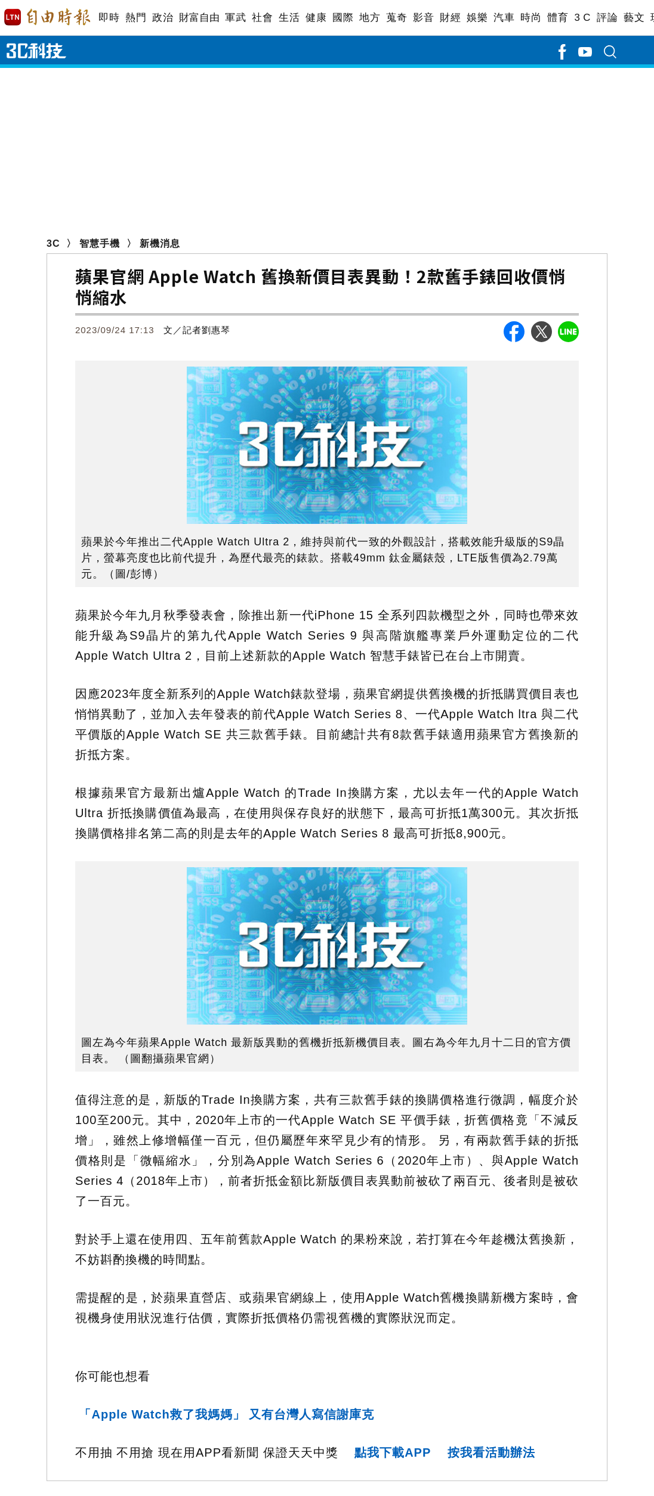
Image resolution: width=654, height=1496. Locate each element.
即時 (108, 17)
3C (53, 243)
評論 (607, 17)
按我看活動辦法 (491, 1452)
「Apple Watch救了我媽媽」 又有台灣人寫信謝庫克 (226, 1414)
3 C (582, 17)
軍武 (235, 17)
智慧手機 (99, 243)
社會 (262, 17)
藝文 (634, 17)
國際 (342, 17)
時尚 (530, 17)
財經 (450, 17)
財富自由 (199, 17)
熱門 (135, 17)
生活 (289, 17)
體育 (557, 17)
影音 (423, 17)
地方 (369, 17)
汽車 (503, 17)
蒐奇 (396, 17)
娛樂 (477, 17)
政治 (162, 17)
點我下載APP (392, 1452)
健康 (316, 17)
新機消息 (160, 243)
